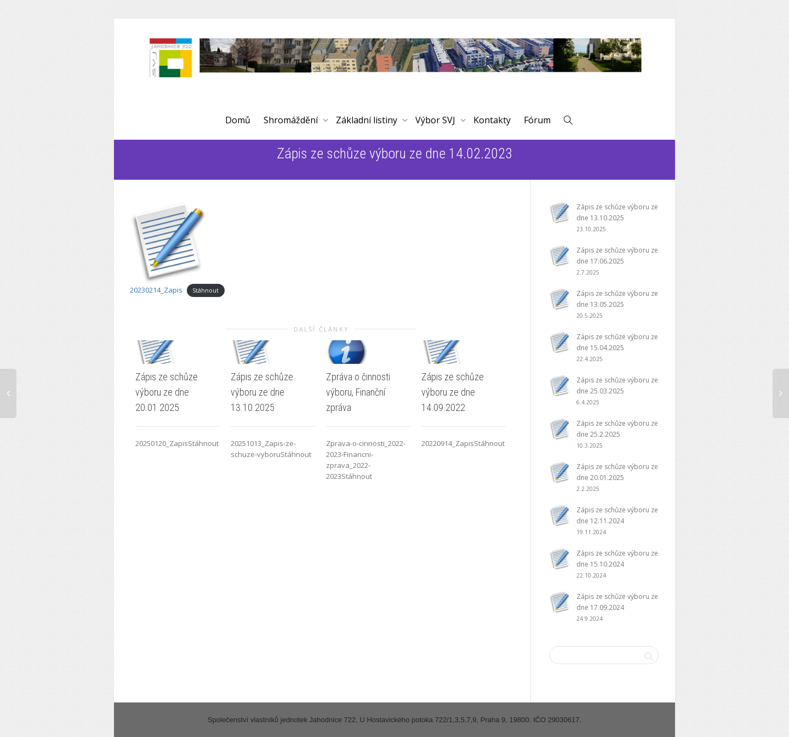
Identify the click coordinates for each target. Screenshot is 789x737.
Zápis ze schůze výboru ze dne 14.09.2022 (452, 392)
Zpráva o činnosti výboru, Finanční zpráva (358, 392)
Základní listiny (367, 120)
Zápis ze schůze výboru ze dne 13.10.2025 (262, 392)
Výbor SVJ (436, 120)
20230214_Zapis (156, 290)
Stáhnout (205, 290)
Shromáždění (292, 120)
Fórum (537, 120)
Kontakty (492, 120)
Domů (237, 120)
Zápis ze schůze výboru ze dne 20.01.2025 (166, 392)
